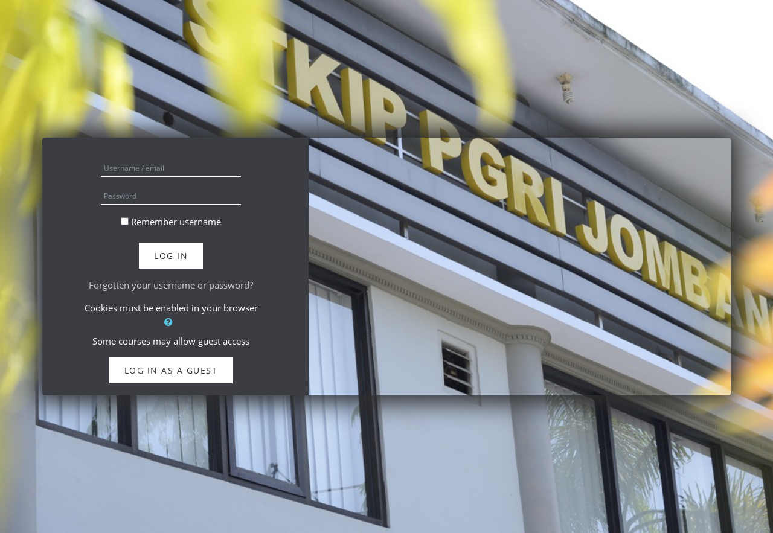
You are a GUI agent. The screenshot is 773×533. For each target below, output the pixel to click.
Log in (171, 255)
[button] (170, 322)
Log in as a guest (171, 370)
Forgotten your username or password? (171, 285)
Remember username (176, 221)
